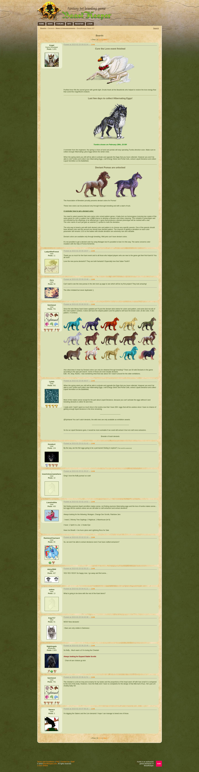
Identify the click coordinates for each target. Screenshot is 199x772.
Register (79, 24)
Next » (105, 40)
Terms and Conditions (46, 762)
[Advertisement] (99, 752)
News (50, 24)
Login (89, 24)
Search (156, 28)
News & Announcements (65, 28)
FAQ (57, 762)
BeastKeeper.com (50, 764)
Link (93, 44)
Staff (72, 762)
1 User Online (42, 766)
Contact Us (65, 762)
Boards (43, 28)
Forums (60, 24)
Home (41, 24)
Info (69, 24)
